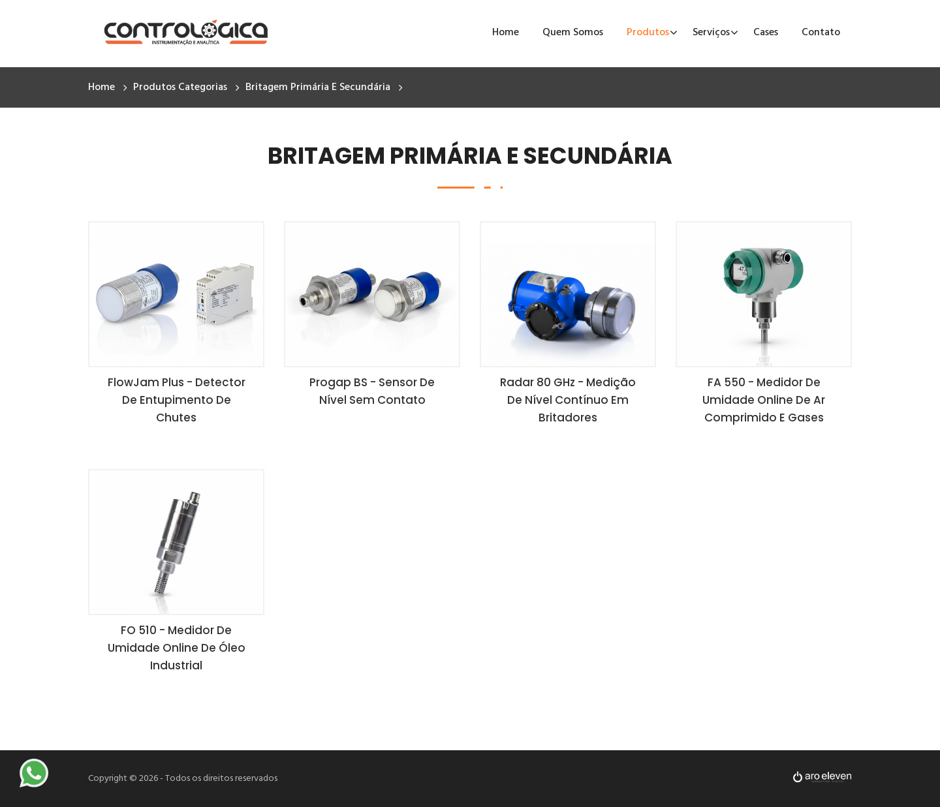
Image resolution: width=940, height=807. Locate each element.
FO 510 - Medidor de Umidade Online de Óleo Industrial (176, 647)
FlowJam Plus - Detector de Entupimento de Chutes (176, 399)
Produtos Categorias (180, 87)
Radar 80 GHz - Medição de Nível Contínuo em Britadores (568, 399)
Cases (765, 32)
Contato (821, 32)
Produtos (648, 32)
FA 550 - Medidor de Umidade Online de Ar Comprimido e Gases (763, 399)
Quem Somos (572, 32)
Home (505, 32)
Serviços (711, 32)
